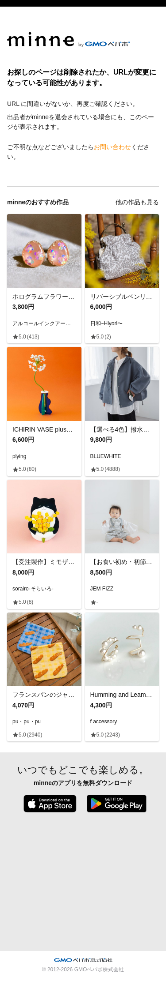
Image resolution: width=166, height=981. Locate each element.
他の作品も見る (137, 202)
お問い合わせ (112, 146)
